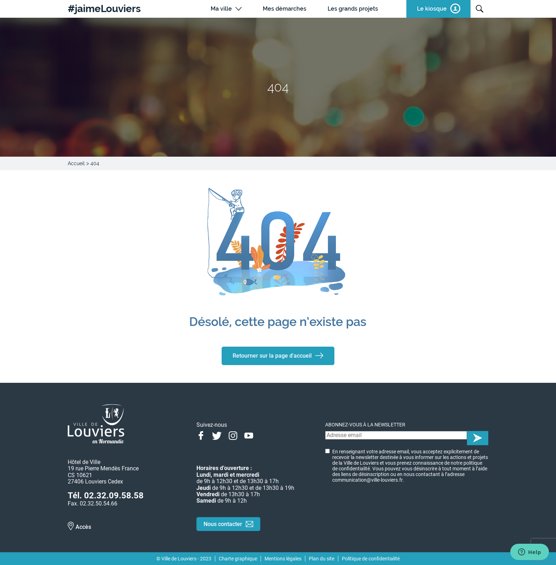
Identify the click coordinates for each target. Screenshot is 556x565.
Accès (83, 527)
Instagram (232, 435)
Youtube (248, 435)
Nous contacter (223, 524)
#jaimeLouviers (104, 9)
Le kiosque (432, 8)
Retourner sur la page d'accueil (272, 355)
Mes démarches (284, 8)
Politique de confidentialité (371, 558)
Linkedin (264, 435)
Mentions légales (283, 558)
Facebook (200, 435)
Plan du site (321, 558)
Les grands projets (353, 8)
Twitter (216, 435)
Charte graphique (238, 558)
